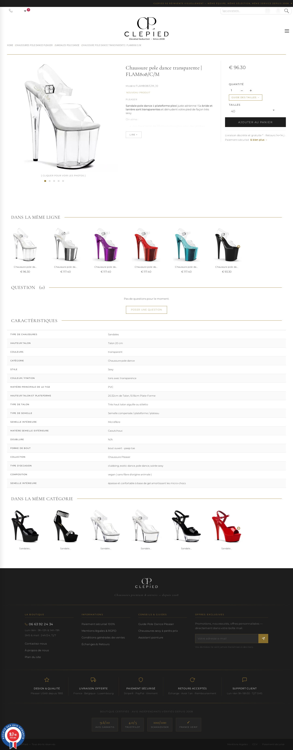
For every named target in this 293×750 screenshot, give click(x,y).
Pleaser (131, 99)
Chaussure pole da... (25, 266)
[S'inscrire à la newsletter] (263, 638)
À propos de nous (37, 650)
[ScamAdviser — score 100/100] (160, 724)
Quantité (236, 84)
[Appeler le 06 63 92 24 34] (11, 10)
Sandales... (25, 548)
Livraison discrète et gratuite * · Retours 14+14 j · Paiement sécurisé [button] (255, 137)
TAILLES (235, 104)
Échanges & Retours (95, 644)
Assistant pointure (150, 637)
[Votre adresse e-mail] (227, 638)
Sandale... (65, 548)
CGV (255, 744)
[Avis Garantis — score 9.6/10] (105, 724)
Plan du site (33, 657)
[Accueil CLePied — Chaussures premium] (146, 583)
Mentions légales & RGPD (99, 630)
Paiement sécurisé (273, 744)
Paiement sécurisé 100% (98, 624)
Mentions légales (237, 744)
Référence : (130, 86)
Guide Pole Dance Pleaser (156, 624)
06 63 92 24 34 (41, 624)
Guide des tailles (244, 97)
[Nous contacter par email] (267, 10)
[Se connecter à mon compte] (278, 10)
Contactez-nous (36, 643)
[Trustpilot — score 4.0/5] (132, 724)
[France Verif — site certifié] (188, 724)
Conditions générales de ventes (103, 637)
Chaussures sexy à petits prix (158, 630)
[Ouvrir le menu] (286, 30)
